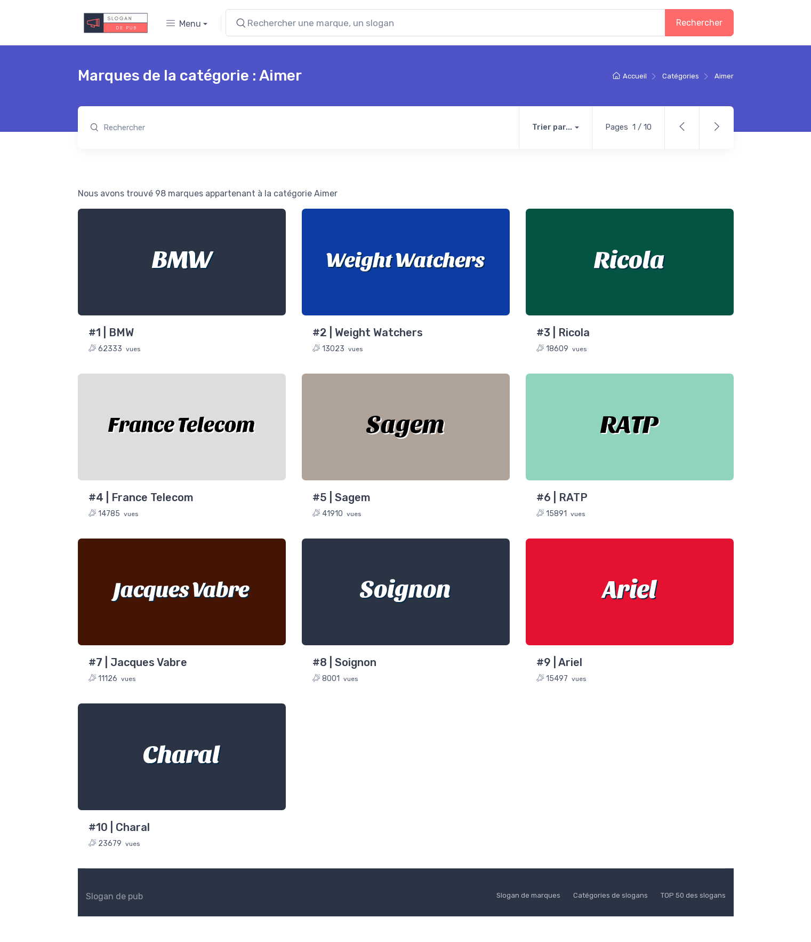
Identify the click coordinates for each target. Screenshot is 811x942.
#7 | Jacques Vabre (138, 662)
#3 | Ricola (563, 332)
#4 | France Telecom (141, 497)
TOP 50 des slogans (693, 895)
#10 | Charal (119, 827)
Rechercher (699, 23)
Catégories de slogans (610, 895)
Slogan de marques (528, 895)
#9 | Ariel (559, 662)
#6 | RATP (562, 497)
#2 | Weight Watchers (367, 332)
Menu (183, 24)
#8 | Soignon (344, 662)
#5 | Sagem (341, 497)
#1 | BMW (111, 332)
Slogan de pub (114, 896)
